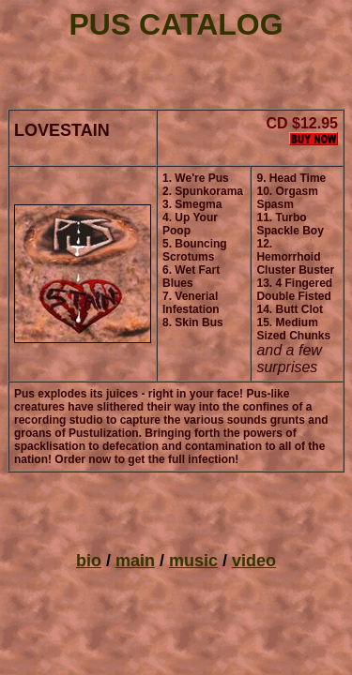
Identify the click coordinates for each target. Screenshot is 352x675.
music (193, 560)
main (135, 560)
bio (88, 560)
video (254, 560)
